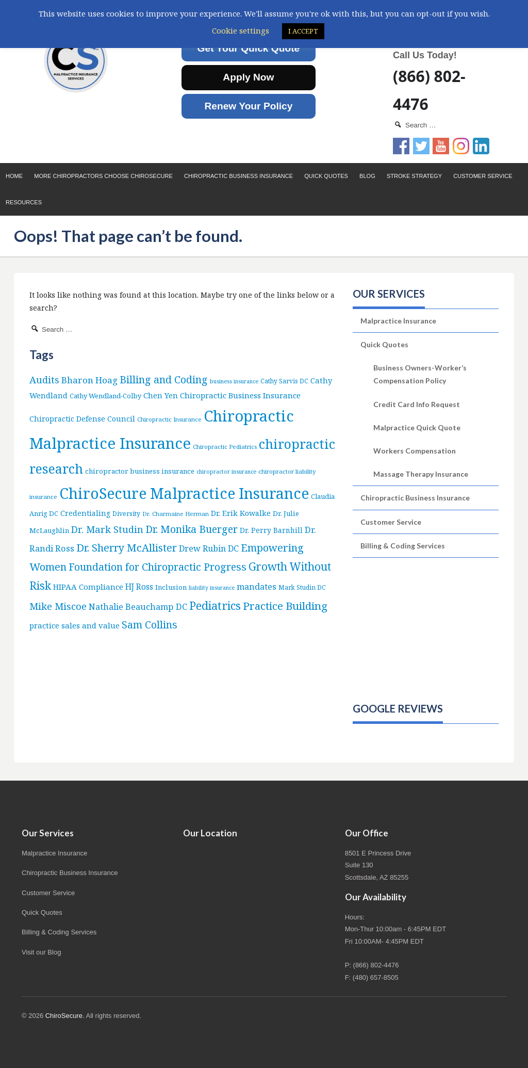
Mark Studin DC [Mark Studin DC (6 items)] (302, 587)
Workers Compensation (414, 450)
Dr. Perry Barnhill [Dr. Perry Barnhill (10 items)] (271, 530)
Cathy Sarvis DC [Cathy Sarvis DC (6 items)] (284, 381)
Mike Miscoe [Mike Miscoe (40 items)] (58, 606)
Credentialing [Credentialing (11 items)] (85, 513)
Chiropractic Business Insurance (238, 176)
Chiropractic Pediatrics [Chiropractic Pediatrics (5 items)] (225, 446)
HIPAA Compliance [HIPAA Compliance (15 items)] (88, 586)
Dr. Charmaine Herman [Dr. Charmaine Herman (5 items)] (175, 513)
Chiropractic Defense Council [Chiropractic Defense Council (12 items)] (82, 419)
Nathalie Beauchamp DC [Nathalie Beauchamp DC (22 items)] (138, 606)
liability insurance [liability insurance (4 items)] (212, 587)
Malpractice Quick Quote (416, 427)
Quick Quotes (326, 176)
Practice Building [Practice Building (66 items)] (285, 605)
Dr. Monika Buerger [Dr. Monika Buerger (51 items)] (191, 529)
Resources (24, 202)
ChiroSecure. (65, 1015)
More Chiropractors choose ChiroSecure (103, 176)
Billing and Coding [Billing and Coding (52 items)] (164, 379)
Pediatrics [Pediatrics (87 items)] (215, 605)
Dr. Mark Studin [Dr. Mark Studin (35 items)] (107, 529)
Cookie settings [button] (240, 30)
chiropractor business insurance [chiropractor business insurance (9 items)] (139, 471)
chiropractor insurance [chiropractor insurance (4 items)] (226, 471)
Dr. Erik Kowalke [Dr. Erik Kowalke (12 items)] (241, 513)
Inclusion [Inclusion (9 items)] (171, 587)
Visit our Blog (41, 952)
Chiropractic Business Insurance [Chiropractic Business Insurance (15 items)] (240, 395)
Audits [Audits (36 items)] (44, 379)
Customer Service (482, 176)
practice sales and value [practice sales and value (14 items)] (74, 625)
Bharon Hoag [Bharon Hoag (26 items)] (89, 380)
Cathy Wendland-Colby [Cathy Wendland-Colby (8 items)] (105, 395)
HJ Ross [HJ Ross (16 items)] (139, 586)
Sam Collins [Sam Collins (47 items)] (149, 625)
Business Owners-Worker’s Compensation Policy (420, 374)
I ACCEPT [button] (303, 31)
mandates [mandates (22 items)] (256, 586)
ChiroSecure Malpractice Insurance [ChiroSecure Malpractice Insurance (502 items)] (184, 493)
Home (14, 176)
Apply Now (248, 77)
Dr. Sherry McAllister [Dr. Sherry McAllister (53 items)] (126, 548)
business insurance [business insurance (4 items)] (234, 381)
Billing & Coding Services (402, 545)
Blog (367, 176)
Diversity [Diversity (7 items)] (126, 513)
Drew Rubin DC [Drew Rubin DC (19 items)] (209, 548)
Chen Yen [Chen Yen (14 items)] (160, 395)
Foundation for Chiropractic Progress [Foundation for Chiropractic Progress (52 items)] (157, 567)
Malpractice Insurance (398, 320)
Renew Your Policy (248, 106)
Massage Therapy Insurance (420, 474)
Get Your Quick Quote (248, 48)
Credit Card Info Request (416, 404)
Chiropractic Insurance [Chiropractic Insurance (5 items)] (169, 419)
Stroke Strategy (414, 176)
